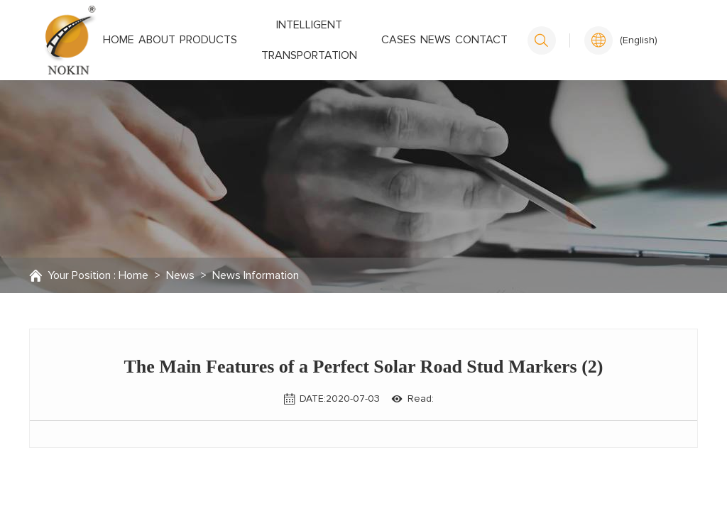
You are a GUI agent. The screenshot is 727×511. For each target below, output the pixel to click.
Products (208, 39)
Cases (398, 39)
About (156, 39)
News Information (255, 275)
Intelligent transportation (309, 40)
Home (118, 39)
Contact (481, 39)
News (435, 39)
